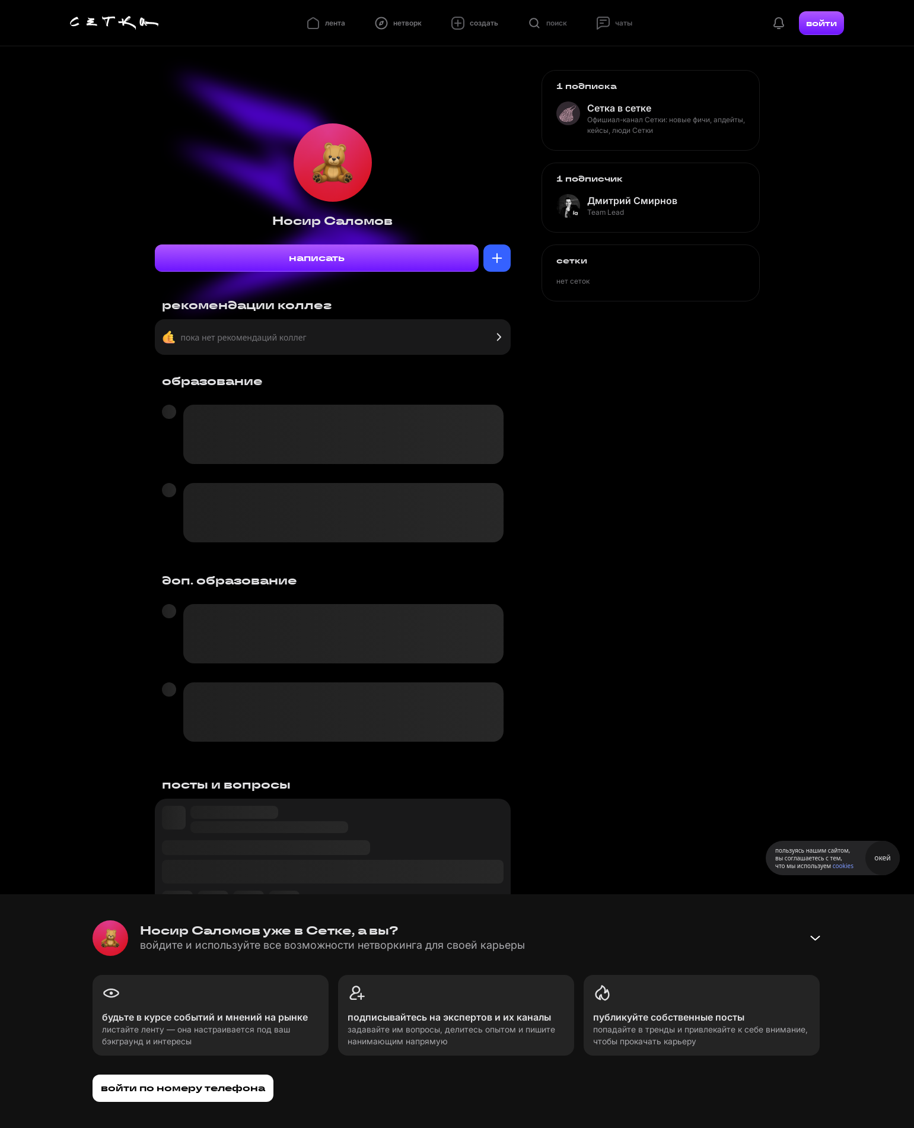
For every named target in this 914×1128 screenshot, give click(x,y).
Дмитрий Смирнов (632, 200)
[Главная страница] (114, 23)
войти (821, 23)
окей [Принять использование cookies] (882, 858)
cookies (843, 866)
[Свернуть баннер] (815, 938)
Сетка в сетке (619, 108)
